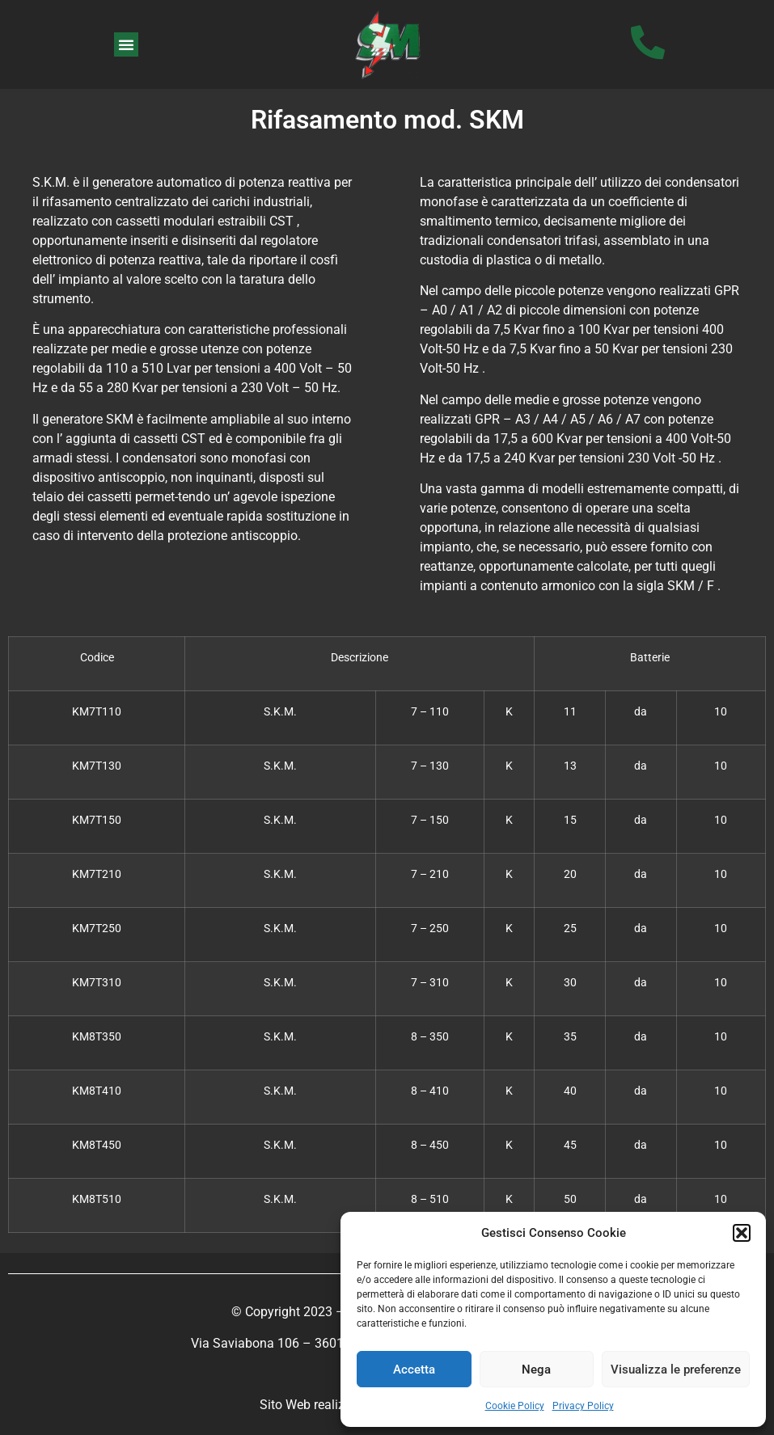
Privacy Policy (583, 1406)
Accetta (414, 1369)
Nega (536, 1369)
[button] (742, 1233)
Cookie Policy (514, 1406)
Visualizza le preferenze (676, 1369)
